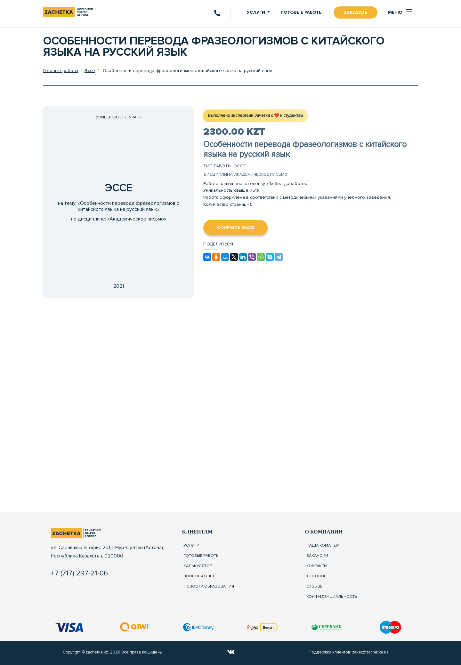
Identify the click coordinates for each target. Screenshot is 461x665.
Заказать (355, 12)
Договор (316, 576)
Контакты (316, 565)
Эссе (90, 70)
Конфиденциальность (331, 596)
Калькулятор (197, 565)
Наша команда (322, 545)
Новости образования (208, 586)
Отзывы (314, 586)
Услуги (191, 545)
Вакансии (317, 555)
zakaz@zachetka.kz (370, 652)
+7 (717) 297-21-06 (79, 573)
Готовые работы (302, 12)
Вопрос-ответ (198, 576)
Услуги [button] (256, 12)
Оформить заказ (235, 227)
